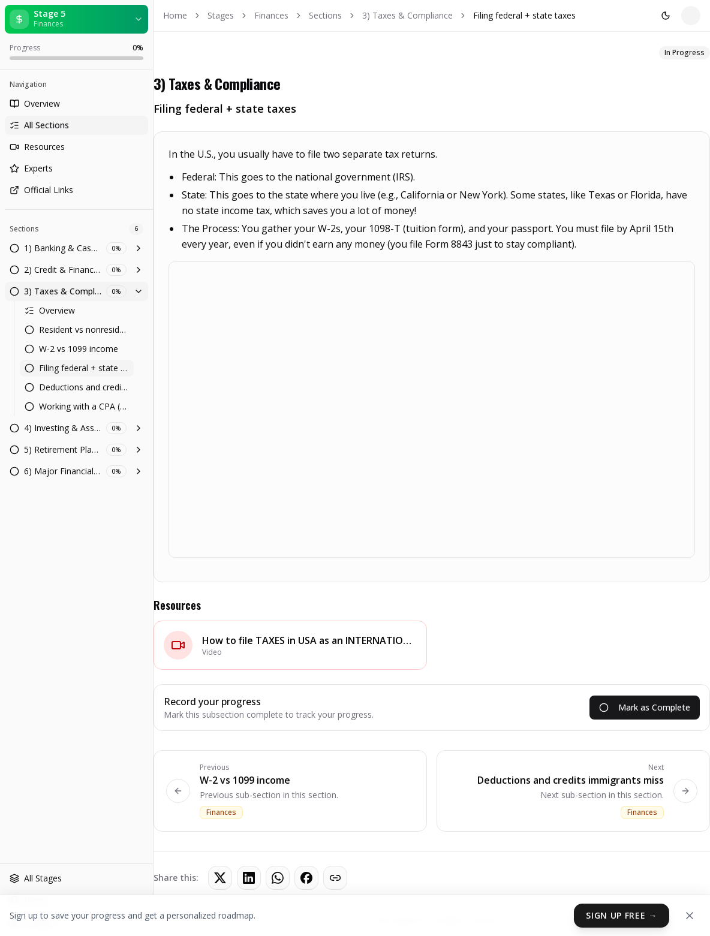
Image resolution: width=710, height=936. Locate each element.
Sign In (600, 15)
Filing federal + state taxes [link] (524, 15)
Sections (325, 15)
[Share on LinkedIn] (249, 878)
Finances (271, 15)
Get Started (663, 15)
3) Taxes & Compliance (407, 15)
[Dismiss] (689, 915)
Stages (220, 15)
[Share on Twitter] (220, 878)
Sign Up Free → (621, 915)
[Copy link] (335, 878)
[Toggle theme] (564, 15)
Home (175, 15)
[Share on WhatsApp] (278, 878)
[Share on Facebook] (306, 878)
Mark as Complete (644, 707)
